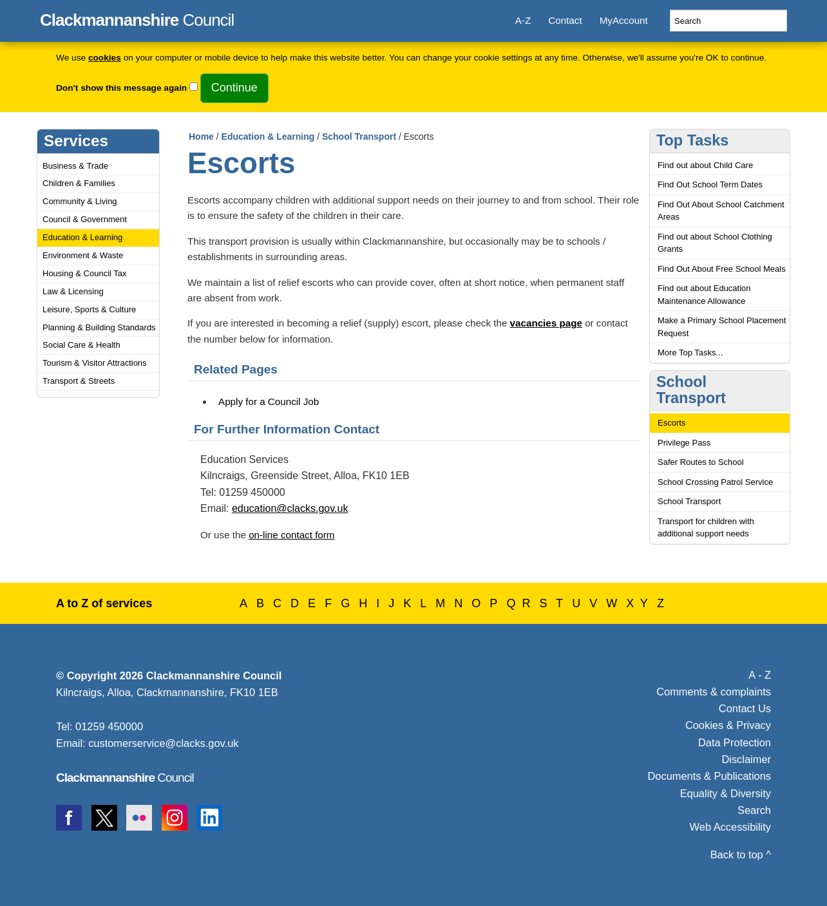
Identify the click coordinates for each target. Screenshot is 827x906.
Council (137, 18)
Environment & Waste (83, 255)
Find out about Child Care (705, 165)
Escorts (671, 423)
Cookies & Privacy (728, 725)
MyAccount (624, 20)
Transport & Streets (79, 381)
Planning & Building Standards (99, 327)
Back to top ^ (740, 854)
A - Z (759, 675)
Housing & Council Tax (85, 273)
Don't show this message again (121, 88)
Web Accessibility (730, 827)
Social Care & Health (81, 345)
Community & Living (80, 201)
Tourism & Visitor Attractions (95, 363)
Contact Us (745, 708)
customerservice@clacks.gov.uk (163, 743)
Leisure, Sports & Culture (89, 309)
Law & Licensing (73, 291)
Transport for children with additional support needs (706, 527)
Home (201, 136)
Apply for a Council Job (268, 401)
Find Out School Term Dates (710, 184)
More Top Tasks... (690, 352)
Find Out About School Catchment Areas (721, 211)
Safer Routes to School (701, 462)
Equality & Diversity (725, 793)
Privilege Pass (684, 443)
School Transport (359, 136)
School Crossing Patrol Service (715, 482)
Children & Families (79, 183)
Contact (565, 20)
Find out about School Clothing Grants (715, 243)
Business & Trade (75, 166)
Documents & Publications (710, 776)
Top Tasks (692, 140)
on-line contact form (291, 534)
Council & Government (85, 219)
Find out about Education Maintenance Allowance (704, 294)
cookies (104, 57)
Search (754, 810)
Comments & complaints (713, 691)
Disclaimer (746, 759)
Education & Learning (82, 237)
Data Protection (734, 742)
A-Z (523, 20)
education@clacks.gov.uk (290, 508)
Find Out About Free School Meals (722, 269)
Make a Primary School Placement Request (722, 327)
